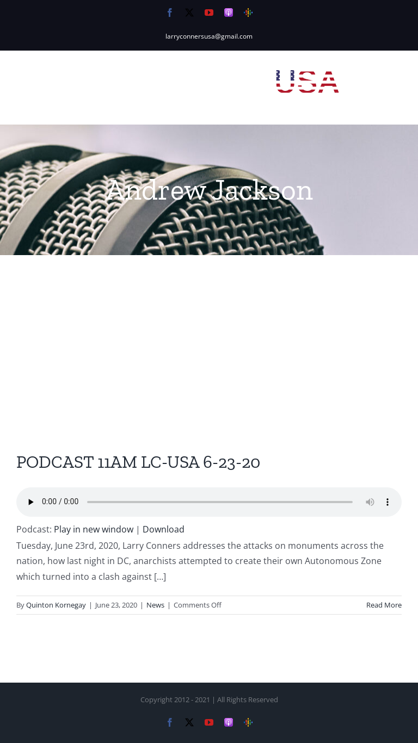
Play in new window (93, 529)
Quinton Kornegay (56, 605)
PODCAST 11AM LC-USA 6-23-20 (138, 461)
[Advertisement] (209, 337)
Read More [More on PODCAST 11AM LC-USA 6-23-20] (384, 605)
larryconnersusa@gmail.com (209, 36)
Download (164, 529)
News (155, 605)
